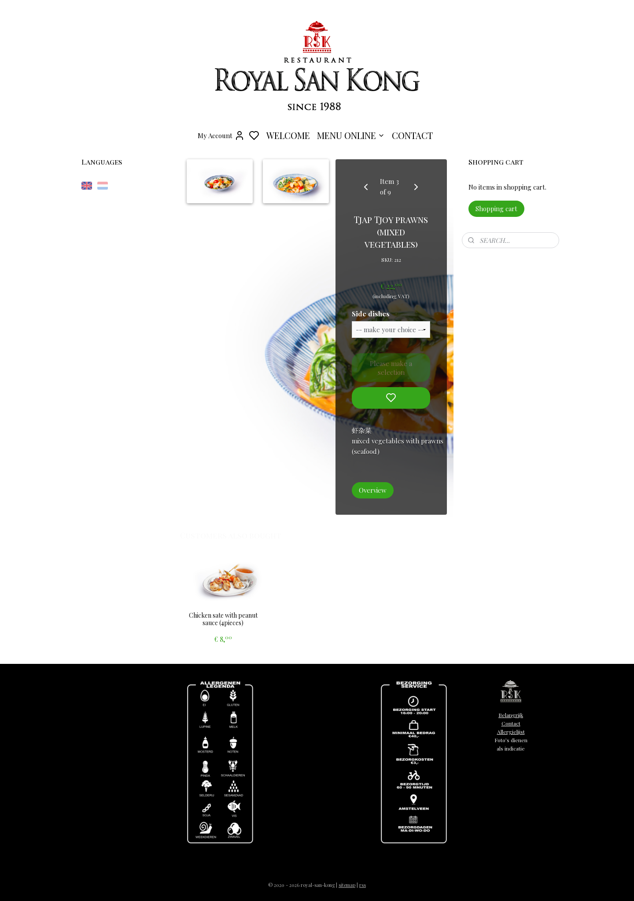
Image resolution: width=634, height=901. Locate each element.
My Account (221, 135)
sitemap (347, 885)
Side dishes (371, 313)
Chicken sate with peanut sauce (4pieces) (223, 619)
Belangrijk (510, 714)
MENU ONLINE (351, 135)
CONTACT (412, 135)
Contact (510, 723)
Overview (373, 490)
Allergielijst (511, 731)
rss (362, 885)
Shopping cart (496, 208)
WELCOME (288, 135)
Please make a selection (391, 368)
